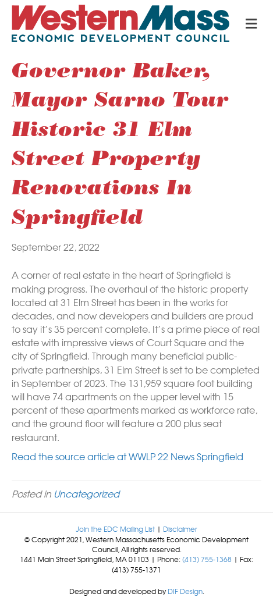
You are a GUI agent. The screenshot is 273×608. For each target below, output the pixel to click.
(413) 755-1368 (207, 559)
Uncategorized (86, 493)
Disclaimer (180, 529)
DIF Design (185, 591)
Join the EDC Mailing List (115, 529)
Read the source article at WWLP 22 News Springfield (127, 456)
